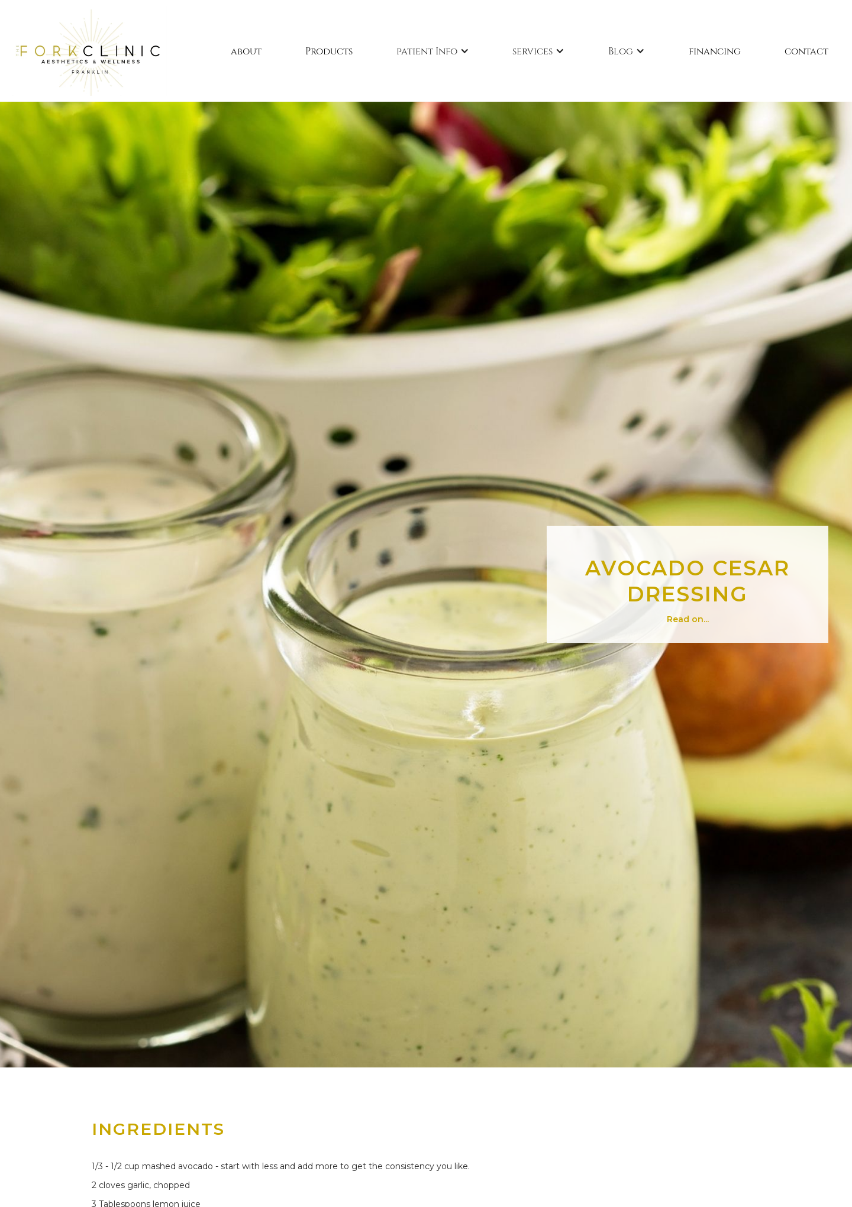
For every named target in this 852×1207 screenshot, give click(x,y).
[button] (433, 51)
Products (329, 50)
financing (715, 50)
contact (806, 50)
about (246, 50)
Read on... (688, 619)
